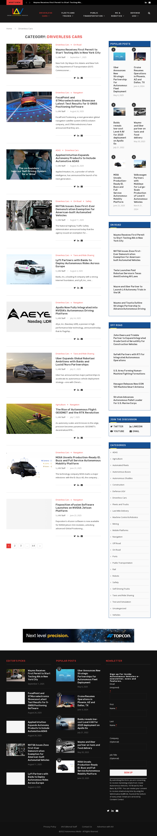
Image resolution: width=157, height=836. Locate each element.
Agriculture (61, 415)
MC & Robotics (116, 14)
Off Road (116, 325)
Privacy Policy (50, 826)
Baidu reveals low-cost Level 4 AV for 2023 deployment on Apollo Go (119, 133)
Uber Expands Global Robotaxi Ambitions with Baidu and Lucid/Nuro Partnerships (76, 372)
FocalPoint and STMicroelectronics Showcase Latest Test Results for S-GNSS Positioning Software (77, 107)
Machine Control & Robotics (125, 517)
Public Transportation (93, 14)
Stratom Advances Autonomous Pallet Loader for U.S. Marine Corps (127, 400)
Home (9, 28)
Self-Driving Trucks (121, 588)
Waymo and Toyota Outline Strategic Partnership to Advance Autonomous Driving (129, 305)
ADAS (58, 156)
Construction (118, 484)
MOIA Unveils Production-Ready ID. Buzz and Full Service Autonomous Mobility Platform (77, 472)
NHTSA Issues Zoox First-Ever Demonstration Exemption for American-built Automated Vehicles (76, 218)
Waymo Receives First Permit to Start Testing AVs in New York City (77, 53)
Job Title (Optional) (114, 756)
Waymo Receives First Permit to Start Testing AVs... (57, 2)
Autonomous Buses (122, 471)
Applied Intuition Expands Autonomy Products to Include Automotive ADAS (76, 164)
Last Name (113, 723)
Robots (116, 575)
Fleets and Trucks (68, 14)
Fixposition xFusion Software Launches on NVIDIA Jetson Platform (76, 521)
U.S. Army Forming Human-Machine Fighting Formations (129, 372)
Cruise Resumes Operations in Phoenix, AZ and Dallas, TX (140, 75)
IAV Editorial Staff (69, 826)
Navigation (79, 97)
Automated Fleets (121, 465)
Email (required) (114, 687)
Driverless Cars (45, 14)
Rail (114, 569)
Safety (90, 208)
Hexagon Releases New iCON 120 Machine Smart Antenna (128, 385)
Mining (116, 523)
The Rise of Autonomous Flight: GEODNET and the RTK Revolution (78, 422)
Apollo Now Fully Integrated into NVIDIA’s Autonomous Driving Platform (77, 320)
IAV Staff (61, 61)
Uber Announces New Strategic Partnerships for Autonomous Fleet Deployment (119, 79)
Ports (115, 556)
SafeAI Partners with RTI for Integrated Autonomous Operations (129, 357)
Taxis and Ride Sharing (85, 263)
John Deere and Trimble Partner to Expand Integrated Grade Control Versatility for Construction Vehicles (129, 339)
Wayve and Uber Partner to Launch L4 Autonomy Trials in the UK (129, 289)
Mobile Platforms (120, 530)
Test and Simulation (122, 601)
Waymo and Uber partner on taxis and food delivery (140, 130)
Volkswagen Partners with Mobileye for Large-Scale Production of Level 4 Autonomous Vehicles (140, 188)
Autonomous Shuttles (123, 478)
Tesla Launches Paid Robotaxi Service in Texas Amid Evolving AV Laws (127, 273)
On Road (78, 45)
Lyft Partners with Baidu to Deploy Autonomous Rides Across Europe (78, 271)
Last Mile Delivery (121, 510)
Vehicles (116, 614)
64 (33, 559)
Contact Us (87, 826)
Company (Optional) (114, 740)
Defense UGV (135, 14)
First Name (113, 706)
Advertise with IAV (105, 826)
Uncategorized (119, 608)
